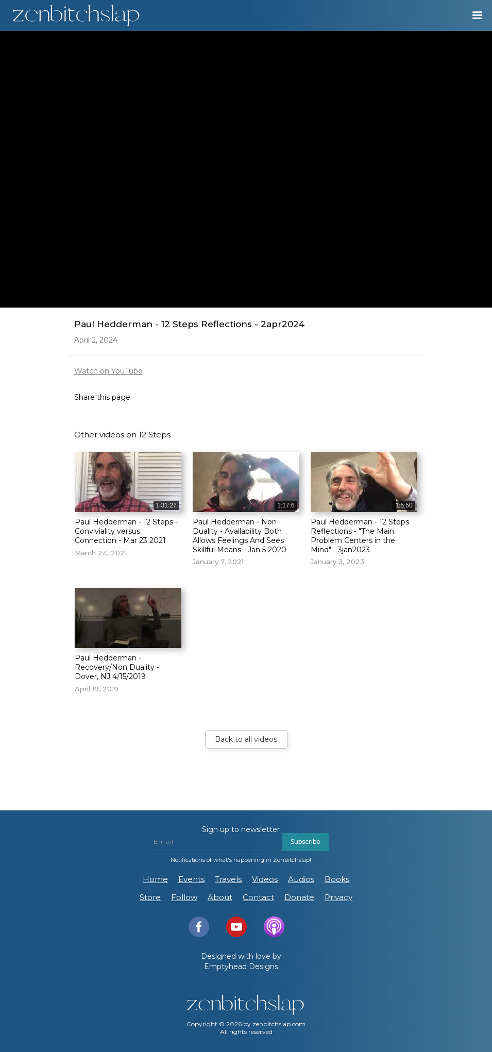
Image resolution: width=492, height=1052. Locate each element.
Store (150, 897)
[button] (472, 15)
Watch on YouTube (108, 371)
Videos (265, 879)
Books (337, 879)
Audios (301, 879)
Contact (258, 897)
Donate (299, 897)
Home (155, 879)
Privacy (338, 897)
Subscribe (305, 841)
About (220, 897)
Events (191, 879)
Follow (184, 897)
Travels (228, 879)
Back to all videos (246, 739)
